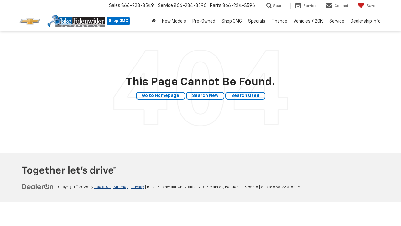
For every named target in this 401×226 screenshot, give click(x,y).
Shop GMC (118, 21)
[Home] (153, 21)
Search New (205, 96)
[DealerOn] (38, 187)
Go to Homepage (160, 96)
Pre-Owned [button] (203, 21)
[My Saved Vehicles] (367, 6)
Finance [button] (279, 21)
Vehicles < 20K (308, 21)
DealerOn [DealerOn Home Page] (102, 187)
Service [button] (336, 21)
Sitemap (120, 187)
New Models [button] (174, 21)
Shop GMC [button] (231, 21)
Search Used (245, 96)
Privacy (137, 187)
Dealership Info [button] (366, 21)
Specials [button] (256, 21)
